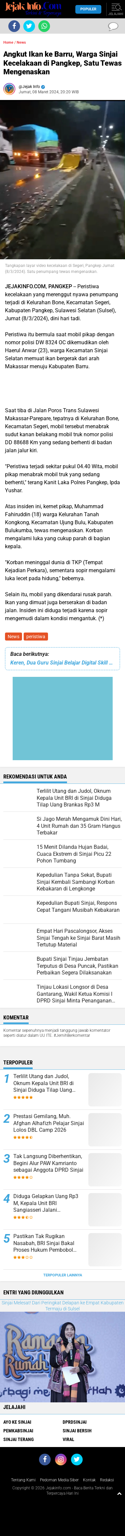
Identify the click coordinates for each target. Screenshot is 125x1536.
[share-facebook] (14, 26)
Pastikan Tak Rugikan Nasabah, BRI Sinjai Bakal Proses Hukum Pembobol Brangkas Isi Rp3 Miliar (43, 1243)
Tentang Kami (23, 1480)
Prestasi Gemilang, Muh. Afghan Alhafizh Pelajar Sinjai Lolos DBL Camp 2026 (48, 1123)
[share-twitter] (29, 26)
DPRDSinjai (75, 1422)
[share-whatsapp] (44, 26)
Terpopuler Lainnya (62, 1275)
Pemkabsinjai (18, 1430)
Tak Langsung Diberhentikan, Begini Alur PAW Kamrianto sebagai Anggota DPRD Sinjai (48, 1163)
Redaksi (107, 1480)
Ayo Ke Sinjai (17, 1422)
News (13, 636)
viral (68, 1439)
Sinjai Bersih (77, 1430)
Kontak (89, 1480)
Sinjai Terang (18, 1439)
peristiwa (35, 636)
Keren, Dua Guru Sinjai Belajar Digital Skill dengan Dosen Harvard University (62, 663)
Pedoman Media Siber (59, 1480)
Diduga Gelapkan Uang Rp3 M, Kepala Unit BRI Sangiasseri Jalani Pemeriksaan (45, 1203)
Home (8, 42)
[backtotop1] (119, 1493)
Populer (88, 9)
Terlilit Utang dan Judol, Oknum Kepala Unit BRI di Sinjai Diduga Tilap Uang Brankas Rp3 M (43, 1083)
